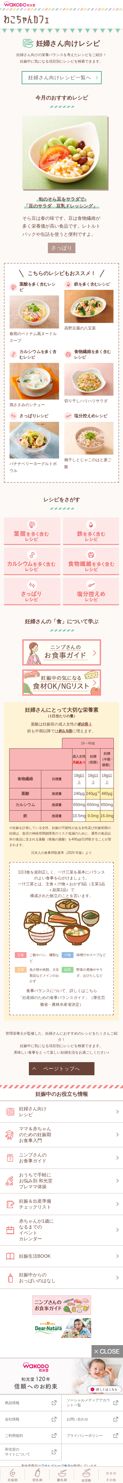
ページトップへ (61, 1068)
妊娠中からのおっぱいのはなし (37, 1277)
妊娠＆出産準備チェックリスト (35, 1204)
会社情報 (12, 1419)
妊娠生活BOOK (35, 1256)
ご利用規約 (14, 1435)
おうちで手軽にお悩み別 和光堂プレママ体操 (35, 1180)
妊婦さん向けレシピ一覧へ (59, 77)
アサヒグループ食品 (56, 1466)
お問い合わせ (77, 1419)
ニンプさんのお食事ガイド (33, 1157)
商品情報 (12, 1403)
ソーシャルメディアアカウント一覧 (88, 1402)
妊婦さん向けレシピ (33, 1111)
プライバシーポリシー (85, 1435)
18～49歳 (88, 743)
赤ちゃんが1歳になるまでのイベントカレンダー (36, 1229)
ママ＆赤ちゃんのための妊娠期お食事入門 (35, 1134)
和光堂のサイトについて (17, 1451)
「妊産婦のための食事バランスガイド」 (53, 997)
